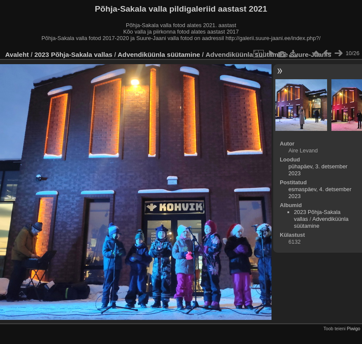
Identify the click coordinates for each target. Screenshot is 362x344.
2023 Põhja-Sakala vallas (73, 54)
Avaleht (17, 54)
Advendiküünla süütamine (159, 54)
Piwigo (353, 328)
